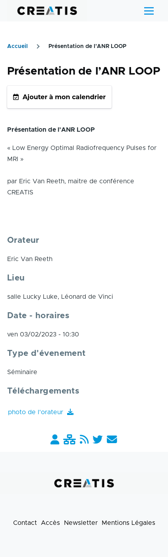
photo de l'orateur (36, 412)
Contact (25, 523)
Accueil (17, 46)
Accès (50, 523)
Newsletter (81, 523)
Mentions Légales (128, 523)
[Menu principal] (149, 11)
